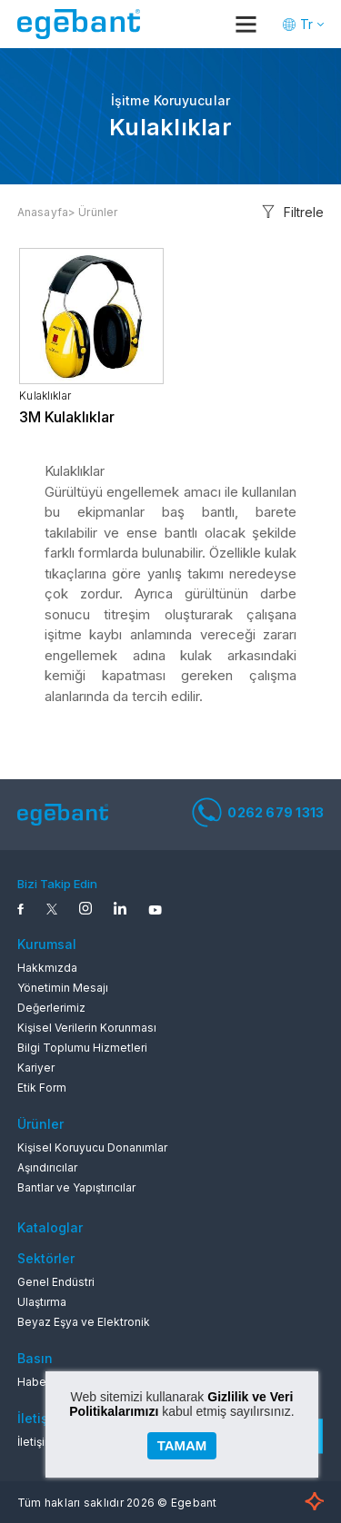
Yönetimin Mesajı (62, 987)
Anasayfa (42, 212)
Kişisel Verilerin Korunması (86, 1027)
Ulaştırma (41, 1302)
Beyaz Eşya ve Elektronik (83, 1322)
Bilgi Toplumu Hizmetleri (82, 1047)
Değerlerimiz (51, 1007)
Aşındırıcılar (47, 1167)
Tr (306, 24)
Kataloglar (50, 1227)
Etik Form (41, 1087)
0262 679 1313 (258, 811)
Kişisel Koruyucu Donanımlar (92, 1147)
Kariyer (36, 1067)
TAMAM (182, 1445)
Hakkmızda (47, 967)
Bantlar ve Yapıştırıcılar (76, 1187)
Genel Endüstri (56, 1282)
